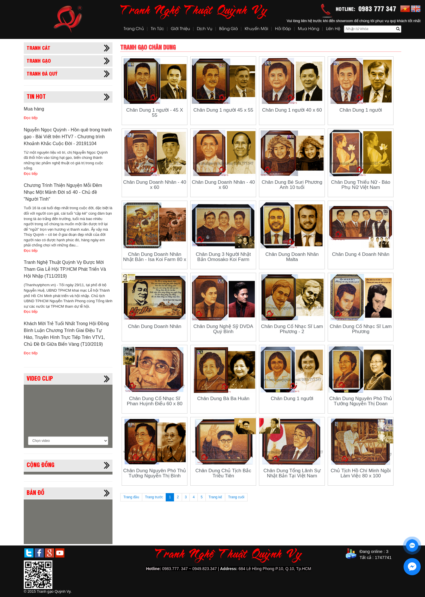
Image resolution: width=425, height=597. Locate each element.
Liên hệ (333, 29)
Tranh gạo (39, 60)
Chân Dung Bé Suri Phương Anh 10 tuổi (292, 184)
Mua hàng (308, 29)
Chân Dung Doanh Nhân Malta (292, 257)
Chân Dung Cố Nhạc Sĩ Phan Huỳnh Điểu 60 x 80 (154, 401)
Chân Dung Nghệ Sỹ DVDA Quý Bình (223, 329)
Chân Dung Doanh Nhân (154, 326)
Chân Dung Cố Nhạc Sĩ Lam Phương (361, 329)
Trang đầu (131, 497)
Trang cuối (236, 497)
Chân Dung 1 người (360, 110)
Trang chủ (134, 29)
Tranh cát (38, 47)
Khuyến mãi (256, 29)
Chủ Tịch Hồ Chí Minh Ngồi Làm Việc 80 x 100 (361, 473)
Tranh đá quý (42, 73)
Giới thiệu (180, 29)
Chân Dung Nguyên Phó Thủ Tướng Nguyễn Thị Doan (360, 401)
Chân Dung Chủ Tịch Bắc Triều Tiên (223, 473)
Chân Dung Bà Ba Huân (223, 398)
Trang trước (154, 497)
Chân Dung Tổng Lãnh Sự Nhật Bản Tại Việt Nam (292, 473)
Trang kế (215, 497)
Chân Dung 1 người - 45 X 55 (154, 112)
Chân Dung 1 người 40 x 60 (292, 110)
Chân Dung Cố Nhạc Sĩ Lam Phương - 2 (292, 329)
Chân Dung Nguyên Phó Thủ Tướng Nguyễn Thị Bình (154, 473)
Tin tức (157, 29)
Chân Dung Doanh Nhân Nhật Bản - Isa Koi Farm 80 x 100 (154, 259)
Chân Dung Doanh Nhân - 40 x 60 (154, 184)
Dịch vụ (204, 29)
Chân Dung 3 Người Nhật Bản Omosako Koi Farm (223, 257)
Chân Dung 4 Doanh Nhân (360, 254)
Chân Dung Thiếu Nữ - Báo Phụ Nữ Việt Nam (360, 184)
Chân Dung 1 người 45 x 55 (223, 110)
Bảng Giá (228, 29)
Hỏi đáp (283, 29)
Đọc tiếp (30, 118)
